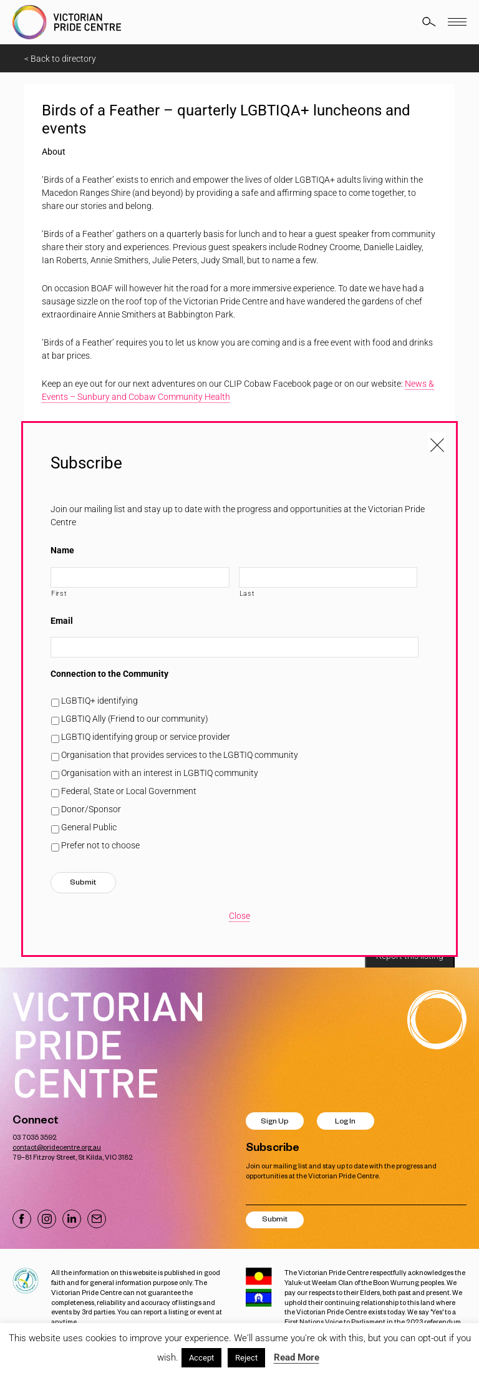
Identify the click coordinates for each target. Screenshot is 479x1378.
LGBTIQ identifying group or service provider (145, 737)
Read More (296, 1357)
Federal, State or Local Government (128, 791)
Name (62, 550)
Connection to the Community (109, 674)
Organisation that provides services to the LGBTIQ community (179, 755)
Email (62, 621)
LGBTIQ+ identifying (99, 701)
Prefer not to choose (100, 845)
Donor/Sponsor (91, 809)
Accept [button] (201, 1357)
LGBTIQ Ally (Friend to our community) (134, 719)
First (59, 593)
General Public (89, 827)
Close (239, 916)
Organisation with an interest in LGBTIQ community (159, 773)
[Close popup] (437, 441)
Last (247, 593)
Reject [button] (246, 1357)
